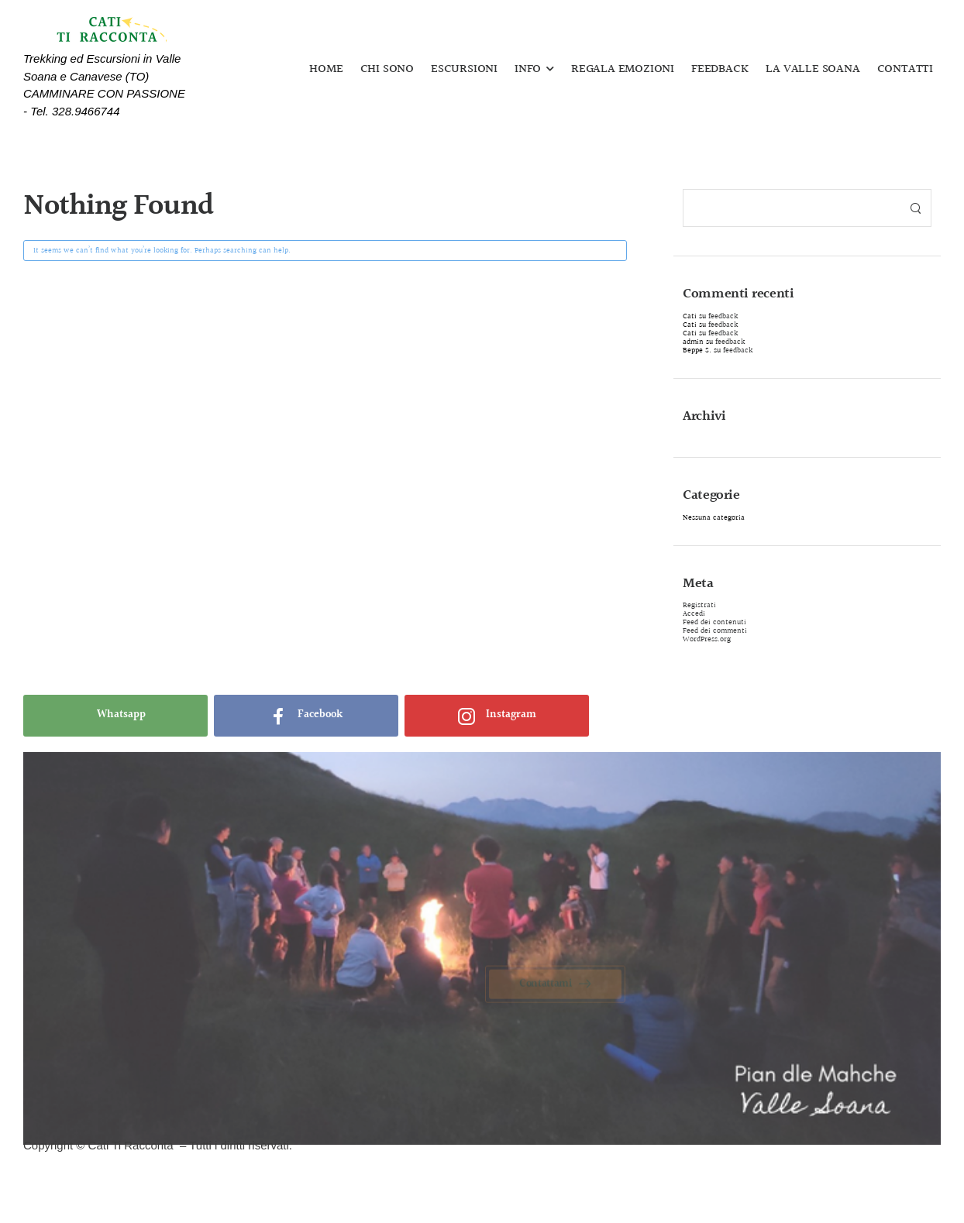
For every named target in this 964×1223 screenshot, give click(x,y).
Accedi (694, 613)
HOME (326, 69)
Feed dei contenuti (714, 622)
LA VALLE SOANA (812, 69)
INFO (528, 69)
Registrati (699, 605)
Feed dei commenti (715, 630)
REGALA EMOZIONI (622, 69)
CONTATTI (905, 69)
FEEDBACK (720, 69)
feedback (723, 316)
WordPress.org (707, 639)
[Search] (791, 208)
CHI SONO (387, 69)
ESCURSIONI (464, 69)
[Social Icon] (115, 716)
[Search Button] (915, 208)
